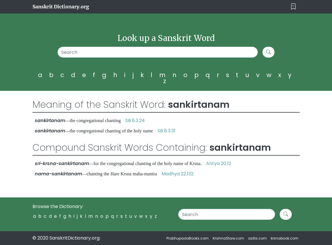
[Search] (157, 52)
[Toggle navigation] (293, 7)
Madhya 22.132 (177, 173)
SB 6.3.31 (166, 131)
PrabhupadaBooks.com (187, 238)
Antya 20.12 (218, 163)
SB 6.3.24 (135, 120)
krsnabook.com (284, 238)
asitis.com (257, 238)
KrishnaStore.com (228, 238)
